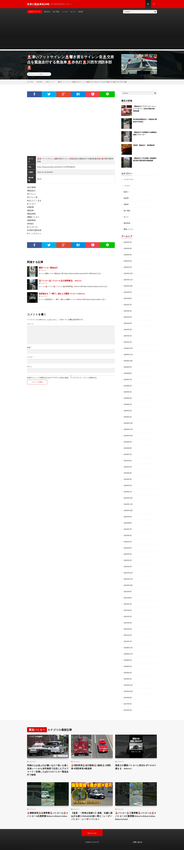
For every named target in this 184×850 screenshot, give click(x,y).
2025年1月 (128, 339)
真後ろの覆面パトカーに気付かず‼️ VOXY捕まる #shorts (135, 758)
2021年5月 (128, 609)
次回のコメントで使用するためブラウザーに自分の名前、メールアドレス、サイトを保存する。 (62, 378)
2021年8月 (128, 591)
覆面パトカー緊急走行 (48, 268)
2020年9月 (128, 652)
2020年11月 (128, 646)
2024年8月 (128, 370)
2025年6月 (128, 309)
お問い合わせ (137, 833)
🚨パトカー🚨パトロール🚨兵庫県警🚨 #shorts (60, 281)
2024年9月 (128, 364)
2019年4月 (128, 689)
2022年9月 (128, 511)
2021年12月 (128, 566)
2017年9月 (128, 695)
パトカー (65, 12)
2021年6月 (128, 603)
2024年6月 (128, 382)
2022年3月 (128, 548)
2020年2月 (128, 670)
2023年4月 (128, 468)
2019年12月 (128, 676)
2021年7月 (128, 597)
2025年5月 (128, 315)
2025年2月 (128, 333)
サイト (29, 366)
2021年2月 (128, 627)
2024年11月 (128, 352)
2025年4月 (128, 321)
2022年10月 (128, 505)
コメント (30, 324)
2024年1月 (128, 413)
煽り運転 (56, 12)
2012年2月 (128, 701)
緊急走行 (47, 12)
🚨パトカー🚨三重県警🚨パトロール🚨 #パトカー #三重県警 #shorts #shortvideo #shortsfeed (135, 807)
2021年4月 (128, 615)
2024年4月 (128, 395)
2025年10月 (128, 284)
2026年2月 (128, 260)
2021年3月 (128, 621)
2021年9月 (128, 585)
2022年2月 (128, 554)
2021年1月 (128, 634)
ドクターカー (129, 179)
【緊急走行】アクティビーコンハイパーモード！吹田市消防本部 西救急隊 (144, 108)
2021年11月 (128, 572)
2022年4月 (128, 542)
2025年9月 (128, 290)
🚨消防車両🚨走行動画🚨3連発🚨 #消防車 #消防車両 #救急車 (91, 758)
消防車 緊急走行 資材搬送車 (144, 145)
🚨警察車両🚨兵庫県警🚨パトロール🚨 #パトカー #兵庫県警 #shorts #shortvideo (47, 805)
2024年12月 (128, 346)
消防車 (80, 12)
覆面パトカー (44, 74)
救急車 (126, 198)
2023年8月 (128, 444)
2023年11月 (128, 425)
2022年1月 (128, 560)
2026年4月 (128, 247)
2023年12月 (128, 419)
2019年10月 (128, 683)
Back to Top (92, 824)
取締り (126, 192)
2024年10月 (128, 358)
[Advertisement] (92, 33)
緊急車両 (127, 222)
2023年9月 (128, 437)
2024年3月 (128, 401)
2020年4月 (128, 664)
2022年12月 (128, 493)
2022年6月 (128, 529)
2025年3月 (128, 327)
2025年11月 (128, 278)
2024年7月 (128, 376)
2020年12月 (128, 640)
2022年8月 (128, 517)
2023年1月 (128, 486)
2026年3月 (128, 254)
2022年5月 (128, 535)
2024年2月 (128, 407)
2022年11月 (128, 499)
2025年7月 (128, 303)
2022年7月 (128, 523)
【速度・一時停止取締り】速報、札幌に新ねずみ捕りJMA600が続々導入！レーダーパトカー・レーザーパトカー (92, 807)
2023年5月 (128, 462)
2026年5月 (128, 241)
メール (30, 357)
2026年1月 (128, 266)
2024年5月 (128, 388)
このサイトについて (92, 833)
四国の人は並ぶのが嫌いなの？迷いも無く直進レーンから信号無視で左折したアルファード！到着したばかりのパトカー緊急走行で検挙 (48, 761)
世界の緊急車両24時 (49, 845)
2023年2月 (128, 480)
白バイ (73, 12)
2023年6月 (128, 456)
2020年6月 (128, 658)
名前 (29, 347)
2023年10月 (128, 431)
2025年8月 (128, 296)
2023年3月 (128, 474)
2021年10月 (128, 578)
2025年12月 (128, 272)
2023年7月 (128, 450)
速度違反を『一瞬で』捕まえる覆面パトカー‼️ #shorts (62, 294)
